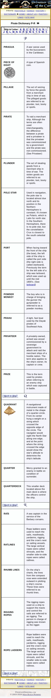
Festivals (20, 11)
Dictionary (10, 14)
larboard (31, 285)
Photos (43, 14)
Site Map (30, 17)
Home (22, 14)
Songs (30, 11)
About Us (32, 14)
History (40, 11)
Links (21, 17)
